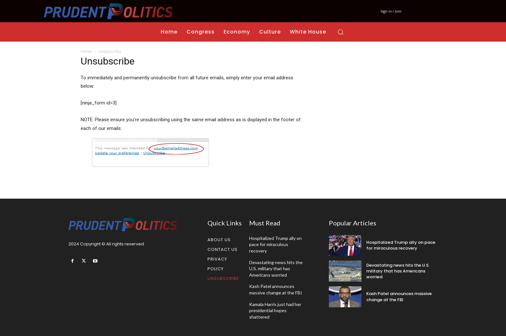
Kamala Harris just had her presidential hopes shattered (275, 310)
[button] (340, 32)
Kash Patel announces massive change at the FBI (399, 296)
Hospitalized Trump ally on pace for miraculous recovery (275, 244)
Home (86, 51)
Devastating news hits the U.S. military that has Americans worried (276, 269)
